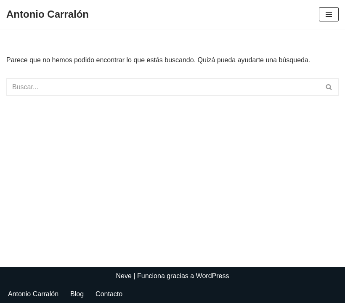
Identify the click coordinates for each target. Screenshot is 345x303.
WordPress (212, 275)
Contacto (109, 294)
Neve (124, 275)
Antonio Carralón (33, 294)
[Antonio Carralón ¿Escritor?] (47, 14)
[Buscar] (163, 87)
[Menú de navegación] (329, 14)
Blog (77, 294)
